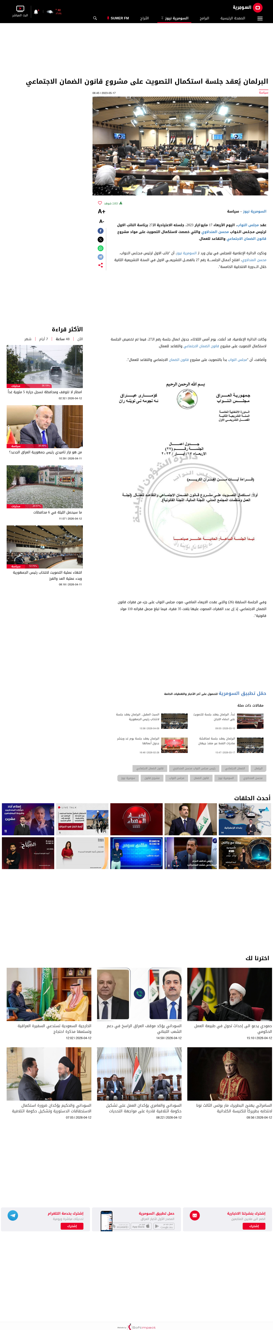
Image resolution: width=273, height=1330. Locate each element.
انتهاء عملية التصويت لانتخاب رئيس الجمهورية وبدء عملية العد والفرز (47, 575)
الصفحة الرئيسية (232, 18)
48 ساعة (63, 339)
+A (101, 212)
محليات (15, 386)
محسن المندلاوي (215, 232)
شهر (27, 339)
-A (101, 221)
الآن (80, 339)
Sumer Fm (120, 18)
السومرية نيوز (174, 18)
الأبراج (144, 18)
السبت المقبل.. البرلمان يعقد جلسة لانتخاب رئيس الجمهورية (137, 717)
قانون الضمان (179, 360)
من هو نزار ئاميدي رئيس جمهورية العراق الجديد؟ (45, 452)
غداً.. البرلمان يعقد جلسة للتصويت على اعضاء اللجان (214, 717)
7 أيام (43, 339)
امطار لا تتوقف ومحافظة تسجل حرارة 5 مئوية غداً (45, 392)
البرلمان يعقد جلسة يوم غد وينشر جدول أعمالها (138, 741)
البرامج (204, 18)
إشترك (72, 1226)
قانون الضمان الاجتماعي (246, 238)
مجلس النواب (248, 225)
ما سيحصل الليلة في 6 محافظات (57, 512)
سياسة (15, 446)
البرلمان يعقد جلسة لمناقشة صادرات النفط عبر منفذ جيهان (216, 741)
